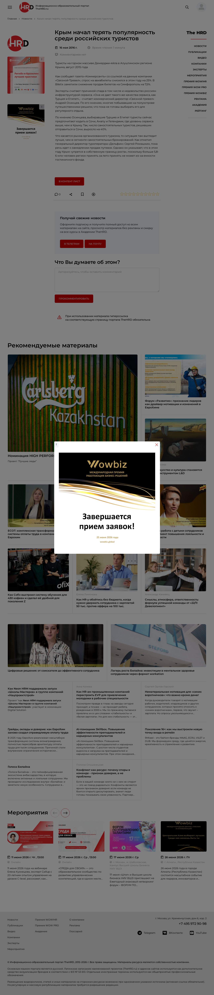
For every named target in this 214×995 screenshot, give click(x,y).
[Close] (157, 445)
